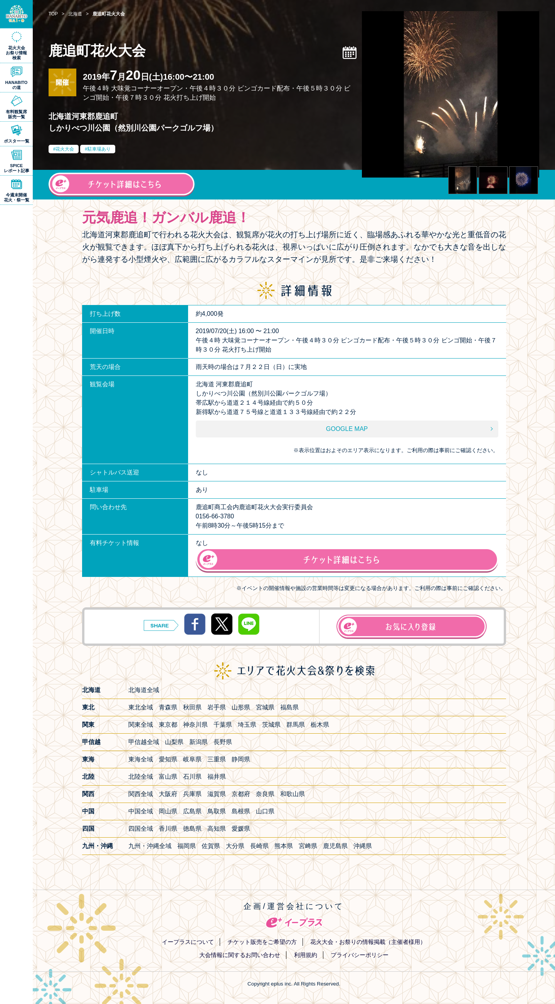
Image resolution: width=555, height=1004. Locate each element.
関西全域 (140, 794)
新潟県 (198, 742)
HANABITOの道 (16, 85)
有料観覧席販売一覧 (16, 114)
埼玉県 (247, 724)
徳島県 (192, 828)
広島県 (192, 811)
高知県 (216, 828)
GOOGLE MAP (347, 429)
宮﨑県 (308, 846)
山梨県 (174, 742)
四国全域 (140, 828)
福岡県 (186, 846)
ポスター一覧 (16, 141)
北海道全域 (143, 690)
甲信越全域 (143, 742)
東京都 (168, 724)
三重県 (216, 759)
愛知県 (168, 759)
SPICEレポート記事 (16, 168)
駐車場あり (99, 149)
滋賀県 (216, 794)
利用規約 (305, 955)
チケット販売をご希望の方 (262, 942)
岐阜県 (192, 759)
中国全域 (140, 811)
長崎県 (259, 846)
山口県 (265, 811)
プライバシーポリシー (359, 955)
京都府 (241, 794)
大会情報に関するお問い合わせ (239, 955)
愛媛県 (241, 828)
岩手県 (216, 707)
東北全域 (140, 707)
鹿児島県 (335, 846)
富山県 (168, 776)
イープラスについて (188, 942)
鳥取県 (216, 811)
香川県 (168, 828)
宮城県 (265, 707)
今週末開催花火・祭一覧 (16, 197)
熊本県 (283, 846)
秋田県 (192, 707)
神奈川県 (195, 724)
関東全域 (140, 724)
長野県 (223, 742)
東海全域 (140, 759)
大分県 (235, 846)
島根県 (241, 811)
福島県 (289, 707)
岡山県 (168, 811)
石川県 (192, 776)
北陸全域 (140, 776)
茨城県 (271, 724)
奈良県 (265, 794)
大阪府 (168, 794)
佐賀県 (211, 846)
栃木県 (320, 724)
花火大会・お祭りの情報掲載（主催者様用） (368, 942)
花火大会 (65, 149)
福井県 (216, 776)
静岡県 (241, 759)
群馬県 (295, 724)
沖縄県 (362, 846)
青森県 (168, 707)
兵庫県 (192, 794)
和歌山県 (292, 794)
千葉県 (223, 724)
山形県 (241, 707)
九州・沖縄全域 (150, 846)
